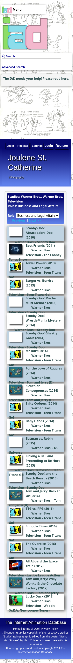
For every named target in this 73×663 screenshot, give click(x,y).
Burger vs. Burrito (39, 280)
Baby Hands (35, 421)
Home (16, 628)
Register (62, 145)
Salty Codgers (36, 403)
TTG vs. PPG (35, 509)
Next (32, 220)
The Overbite (36, 544)
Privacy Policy (49, 628)
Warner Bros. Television (32, 470)
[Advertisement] (24, 111)
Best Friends (35, 245)
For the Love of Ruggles (44, 368)
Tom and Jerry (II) (40, 382)
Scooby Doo (46, 242)
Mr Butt (32, 351)
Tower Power (36, 263)
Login (49, 145)
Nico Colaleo (31, 640)
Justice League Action (43, 575)
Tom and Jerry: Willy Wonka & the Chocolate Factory (44, 583)
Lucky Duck (34, 596)
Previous (18, 220)
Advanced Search (13, 67)
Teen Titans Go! (38, 295)
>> (39, 220)
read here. (61, 78)
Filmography (16, 177)
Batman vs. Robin (39, 438)
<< (9, 220)
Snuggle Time (36, 526)
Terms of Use (31, 628)
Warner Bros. (24, 242)
